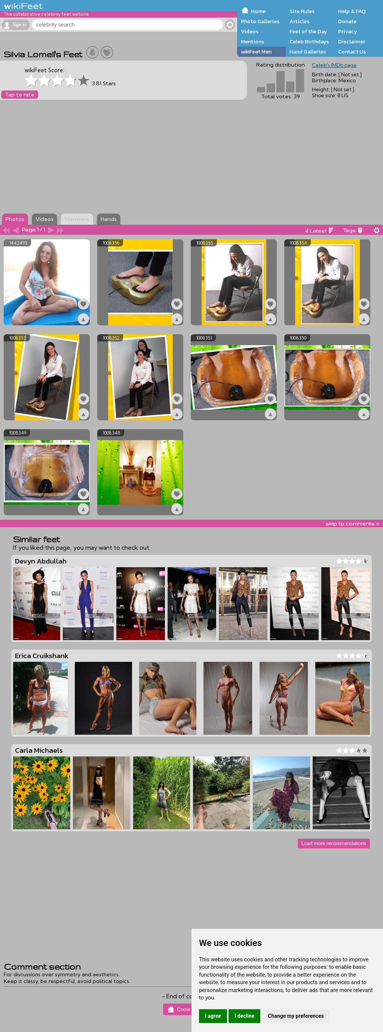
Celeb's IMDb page (334, 65)
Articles (299, 21)
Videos (249, 31)
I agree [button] (213, 1016)
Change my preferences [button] (296, 1016)
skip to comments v (352, 523)
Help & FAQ (352, 11)
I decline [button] (244, 1016)
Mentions (252, 41)
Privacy (347, 31)
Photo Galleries (260, 21)
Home (258, 11)
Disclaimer (351, 41)
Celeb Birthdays (309, 41)
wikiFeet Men (256, 51)
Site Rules (302, 11)
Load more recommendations (333, 843)
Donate (347, 21)
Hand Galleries (307, 51)
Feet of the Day (308, 31)
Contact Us (352, 51)
